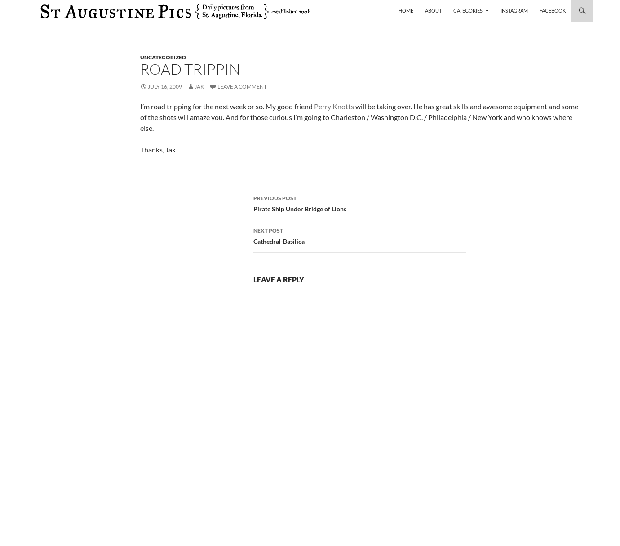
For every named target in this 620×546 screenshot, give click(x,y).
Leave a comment (242, 86)
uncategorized (163, 57)
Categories (468, 10)
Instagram (514, 10)
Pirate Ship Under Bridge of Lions (359, 203)
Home (406, 10)
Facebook (553, 10)
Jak (199, 86)
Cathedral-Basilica (359, 235)
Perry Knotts (334, 106)
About (433, 10)
